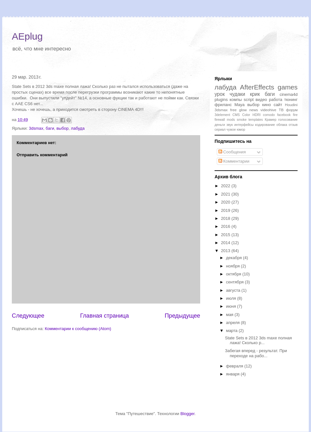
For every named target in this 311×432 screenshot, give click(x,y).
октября (234, 274)
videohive (268, 110)
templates (255, 119)
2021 (226, 194)
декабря (234, 257)
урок (220, 94)
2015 (226, 234)
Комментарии (234, 161)
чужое (231, 129)
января (233, 374)
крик (255, 94)
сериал (220, 129)
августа (233, 290)
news (253, 110)
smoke (242, 119)
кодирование (265, 125)
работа (275, 99)
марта (232, 330)
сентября (235, 282)
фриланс (223, 104)
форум (292, 110)
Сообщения (232, 152)
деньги (220, 125)
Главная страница (104, 315)
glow (243, 110)
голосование (288, 119)
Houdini (291, 105)
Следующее (28, 315)
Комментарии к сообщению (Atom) (78, 328)
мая (230, 314)
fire (295, 115)
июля (231, 298)
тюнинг (291, 99)
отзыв (293, 125)
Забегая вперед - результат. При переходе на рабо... (256, 353)
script (249, 99)
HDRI (257, 115)
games (288, 87)
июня (231, 306)
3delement (222, 115)
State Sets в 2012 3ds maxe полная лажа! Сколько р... (258, 340)
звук (229, 125)
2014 (226, 242)
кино (266, 104)
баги (50, 128)
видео (261, 99)
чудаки (237, 94)
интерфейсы (244, 125)
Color (246, 115)
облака (282, 125)
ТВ (281, 110)
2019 (226, 210)
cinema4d (289, 94)
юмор (241, 129)
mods (231, 119)
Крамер (270, 119)
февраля (235, 366)
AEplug (27, 36)
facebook (284, 115)
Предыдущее (182, 315)
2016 (226, 226)
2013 (226, 250)
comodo (269, 115)
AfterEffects (257, 87)
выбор (63, 128)
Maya (239, 104)
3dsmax (36, 128)
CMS (236, 115)
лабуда (78, 128)
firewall (220, 119)
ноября (233, 266)
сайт (278, 104)
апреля (233, 322)
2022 (226, 185)
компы (236, 99)
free (233, 110)
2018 (226, 218)
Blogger (187, 413)
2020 (226, 202)
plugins (221, 99)
